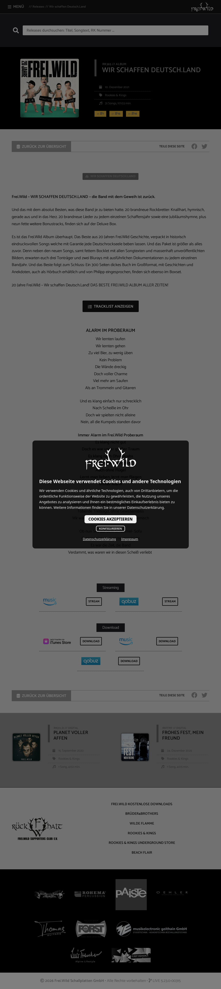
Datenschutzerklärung (99, 539)
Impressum (129, 539)
